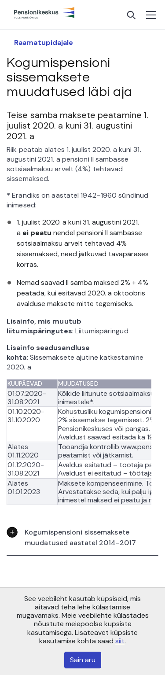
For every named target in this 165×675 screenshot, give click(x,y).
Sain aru (82, 659)
